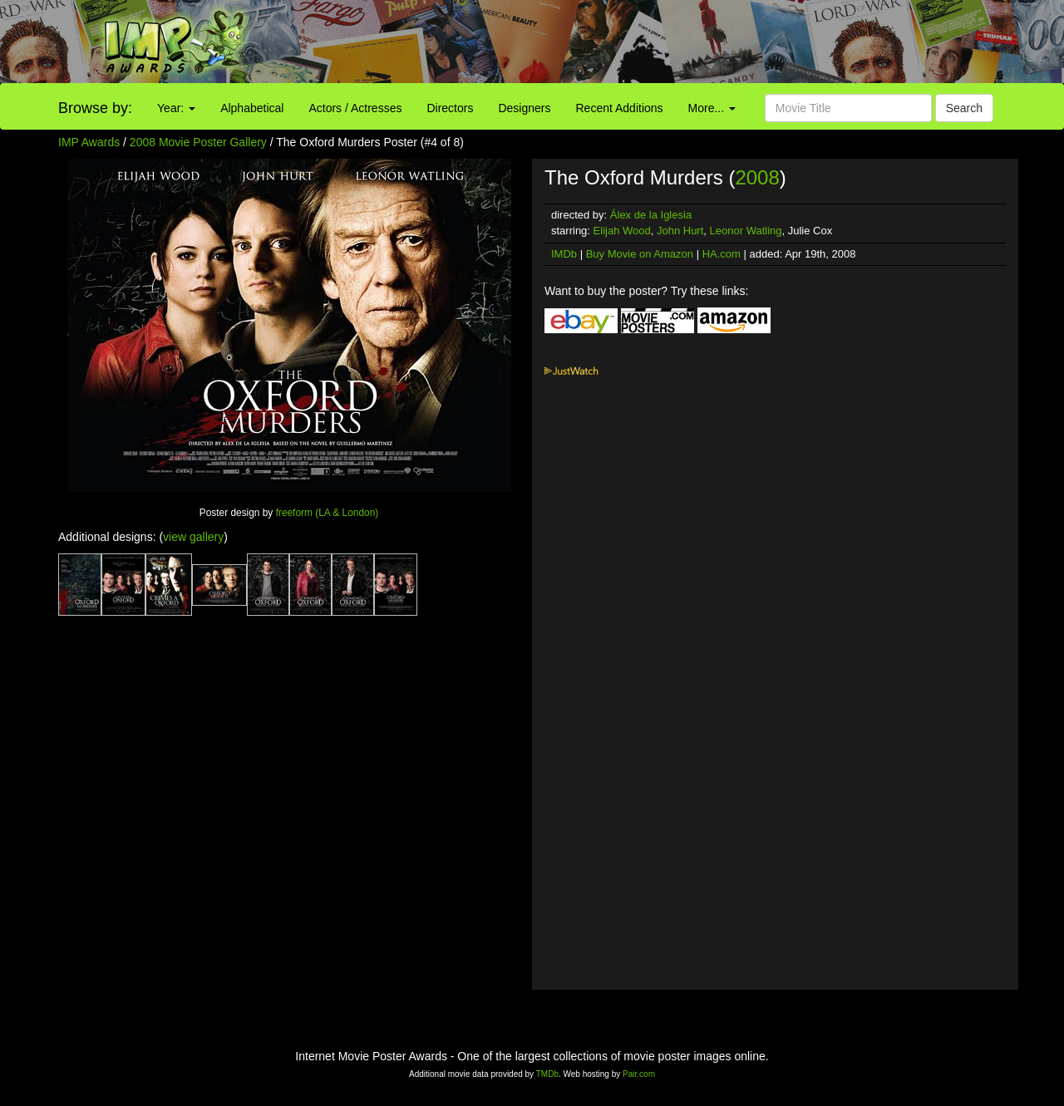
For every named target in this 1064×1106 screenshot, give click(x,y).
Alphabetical (251, 108)
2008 (757, 177)
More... (712, 108)
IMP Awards (89, 142)
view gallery (193, 536)
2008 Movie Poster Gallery (198, 142)
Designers (524, 108)
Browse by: (95, 108)
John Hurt (680, 230)
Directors (449, 108)
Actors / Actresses (354, 108)
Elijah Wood (622, 230)
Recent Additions (619, 108)
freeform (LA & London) (327, 513)
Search (964, 108)
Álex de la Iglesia (651, 215)
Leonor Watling (746, 230)
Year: (176, 108)
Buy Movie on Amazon (639, 254)
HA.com (721, 254)
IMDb (564, 254)
